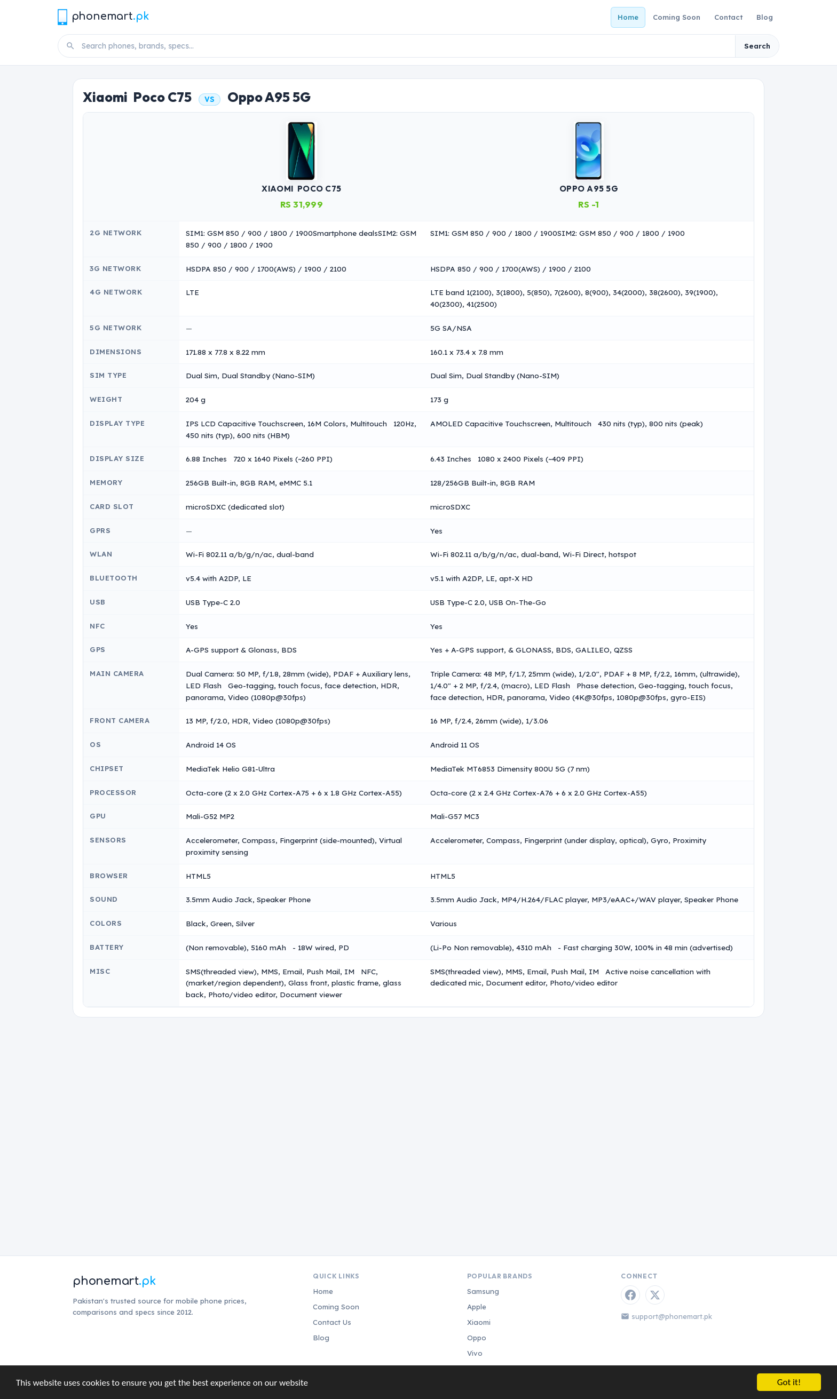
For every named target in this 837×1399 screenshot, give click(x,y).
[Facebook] (630, 1295)
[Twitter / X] (655, 1295)
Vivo (475, 1353)
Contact (728, 17)
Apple (476, 1306)
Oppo (476, 1337)
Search (757, 46)
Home (628, 17)
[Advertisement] (418, 1118)
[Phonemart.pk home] (103, 17)
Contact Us (332, 1322)
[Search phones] (405, 46)
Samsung (483, 1291)
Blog (764, 17)
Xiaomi (479, 1322)
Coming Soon (676, 17)
